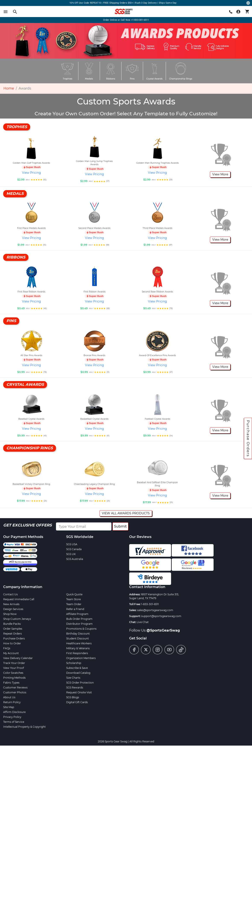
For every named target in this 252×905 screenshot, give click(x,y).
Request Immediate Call (18, 599)
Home (8, 88)
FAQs (6, 648)
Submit (120, 526)
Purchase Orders (248, 438)
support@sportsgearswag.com (161, 616)
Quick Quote (74, 594)
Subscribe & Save (77, 667)
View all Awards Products (126, 513)
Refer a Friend (75, 609)
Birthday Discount (78, 633)
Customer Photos (14, 692)
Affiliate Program (77, 614)
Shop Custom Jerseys (17, 618)
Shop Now (10, 614)
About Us (9, 697)
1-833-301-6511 (150, 604)
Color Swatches (13, 672)
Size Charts (73, 677)
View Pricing (31, 173)
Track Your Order (14, 663)
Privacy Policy (12, 717)
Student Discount (77, 638)
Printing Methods (14, 677)
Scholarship (73, 663)
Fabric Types (11, 682)
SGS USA (71, 544)
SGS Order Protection (80, 682)
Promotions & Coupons (81, 628)
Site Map (8, 707)
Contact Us (10, 594)
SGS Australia (74, 559)
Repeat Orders (12, 633)
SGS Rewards (74, 687)
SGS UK (71, 554)
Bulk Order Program (79, 618)
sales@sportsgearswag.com (155, 610)
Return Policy (12, 702)
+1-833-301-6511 (140, 20)
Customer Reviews (15, 687)
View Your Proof (13, 667)
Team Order (73, 604)
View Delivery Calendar (18, 658)
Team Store (73, 599)
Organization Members (81, 658)
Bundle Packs (12, 623)
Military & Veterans (78, 648)
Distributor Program (79, 623)
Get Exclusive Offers (27, 525)
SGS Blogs (72, 697)
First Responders (77, 653)
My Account (11, 653)
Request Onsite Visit (79, 692)
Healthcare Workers (79, 643)
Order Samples (12, 628)
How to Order (12, 643)
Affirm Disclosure (14, 712)
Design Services (13, 609)
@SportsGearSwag (163, 630)
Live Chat (143, 622)
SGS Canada (74, 549)
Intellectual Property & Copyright (24, 726)
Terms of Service (13, 721)
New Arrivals (11, 604)
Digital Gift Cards (77, 702)
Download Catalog (78, 672)
